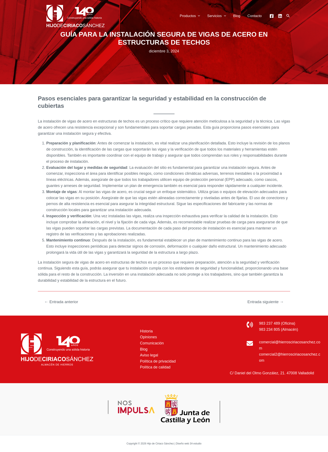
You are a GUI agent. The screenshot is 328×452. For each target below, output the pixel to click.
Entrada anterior (61, 302)
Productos (190, 16)
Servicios (216, 16)
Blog (236, 16)
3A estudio (195, 443)
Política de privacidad (158, 361)
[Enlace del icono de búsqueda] (288, 16)
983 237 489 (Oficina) (277, 323)
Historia (146, 331)
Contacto (254, 16)
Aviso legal (149, 355)
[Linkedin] (280, 16)
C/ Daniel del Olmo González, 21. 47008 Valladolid (271, 373)
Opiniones (148, 337)
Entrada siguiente (265, 302)
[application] (198, 16)
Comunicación (152, 343)
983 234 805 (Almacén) (278, 329)
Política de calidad (155, 367)
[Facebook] (272, 16)
